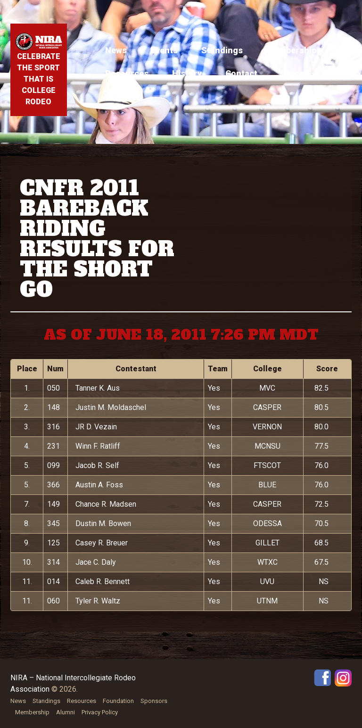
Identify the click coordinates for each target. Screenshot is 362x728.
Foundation (118, 700)
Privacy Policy (100, 712)
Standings (222, 50)
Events (164, 50)
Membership (291, 50)
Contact (241, 73)
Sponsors (153, 700)
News (116, 50)
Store (292, 73)
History (187, 73)
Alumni (65, 712)
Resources (126, 73)
